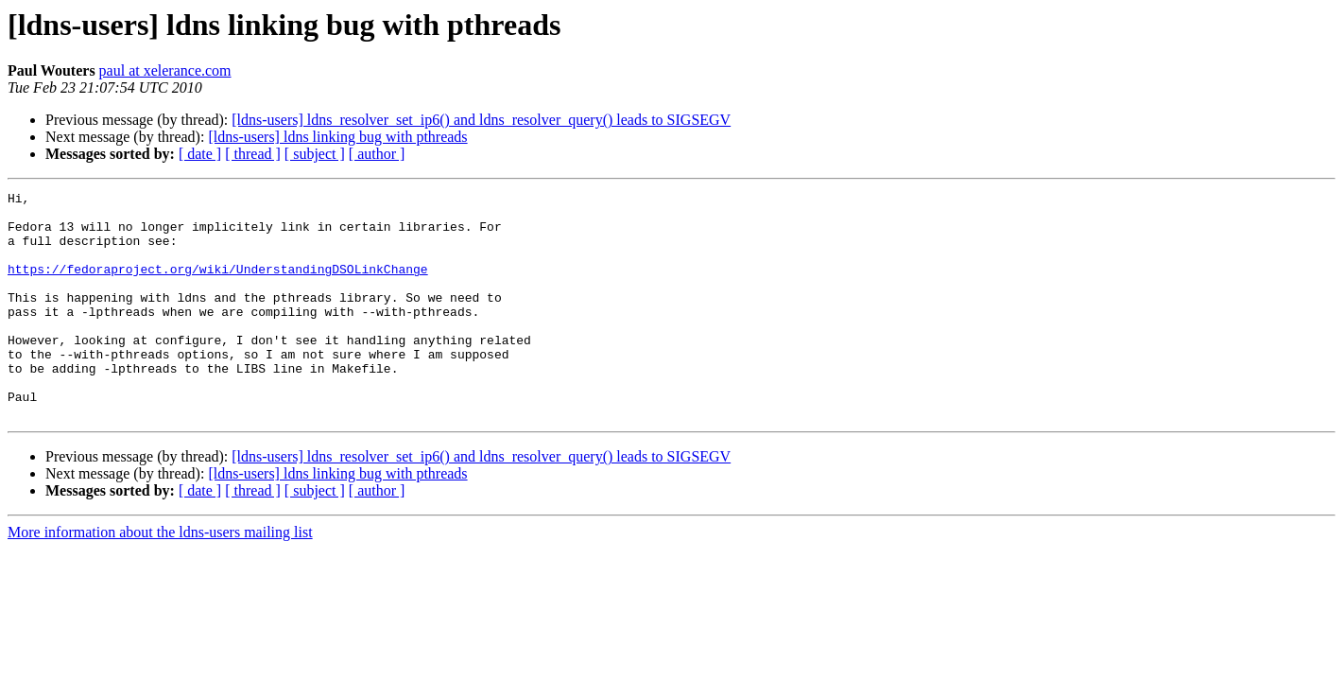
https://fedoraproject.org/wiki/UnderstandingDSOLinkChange (218, 285)
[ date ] (200, 154)
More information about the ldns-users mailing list (160, 577)
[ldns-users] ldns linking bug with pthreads (337, 137)
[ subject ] (314, 154)
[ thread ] (253, 154)
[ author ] (377, 154)
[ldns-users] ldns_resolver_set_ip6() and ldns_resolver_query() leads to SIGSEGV (481, 120)
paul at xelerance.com (165, 70)
